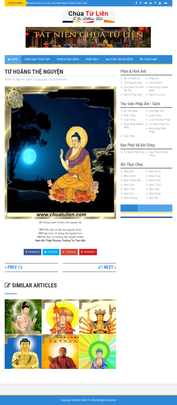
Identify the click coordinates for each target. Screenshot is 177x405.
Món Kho (129, 193)
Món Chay (155, 176)
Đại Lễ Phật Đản (133, 94)
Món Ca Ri (155, 171)
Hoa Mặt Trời (156, 110)
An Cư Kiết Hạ (132, 78)
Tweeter (51, 252)
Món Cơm (129, 189)
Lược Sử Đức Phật (159, 119)
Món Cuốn (155, 184)
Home (13, 59)
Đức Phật (129, 136)
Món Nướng (130, 197)
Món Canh (130, 176)
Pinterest (88, 252)
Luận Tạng (155, 115)
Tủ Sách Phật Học (159, 124)
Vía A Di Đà (155, 82)
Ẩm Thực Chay (148, 59)
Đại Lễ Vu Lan (157, 94)
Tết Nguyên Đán (133, 82)
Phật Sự (153, 78)
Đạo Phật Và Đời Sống (119, 59)
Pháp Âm (92, 59)
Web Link (30, 68)
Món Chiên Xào (132, 180)
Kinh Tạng (129, 115)
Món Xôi (154, 197)
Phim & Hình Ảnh (68, 59)
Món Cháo (155, 180)
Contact (13, 68)
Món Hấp (154, 189)
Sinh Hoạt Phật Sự (37, 59)
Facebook (32, 252)
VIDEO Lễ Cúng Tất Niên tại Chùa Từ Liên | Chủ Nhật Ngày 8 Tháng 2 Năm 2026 (48, 3)
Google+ (69, 252)
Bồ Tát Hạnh (131, 110)
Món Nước (155, 193)
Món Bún (129, 171)
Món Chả (129, 184)
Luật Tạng (129, 119)
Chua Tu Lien (88, 400)
